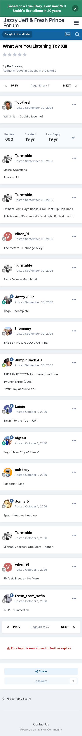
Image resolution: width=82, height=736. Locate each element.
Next (67, 85)
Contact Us (41, 724)
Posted (34, 107)
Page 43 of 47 (41, 85)
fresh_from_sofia (30, 596)
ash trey (22, 469)
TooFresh (23, 102)
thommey (23, 328)
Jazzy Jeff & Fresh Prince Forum (33, 23)
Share (41, 671)
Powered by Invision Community (41, 729)
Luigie (20, 406)
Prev (14, 85)
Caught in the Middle (42, 70)
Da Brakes (14, 66)
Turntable (23, 155)
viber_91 (22, 234)
